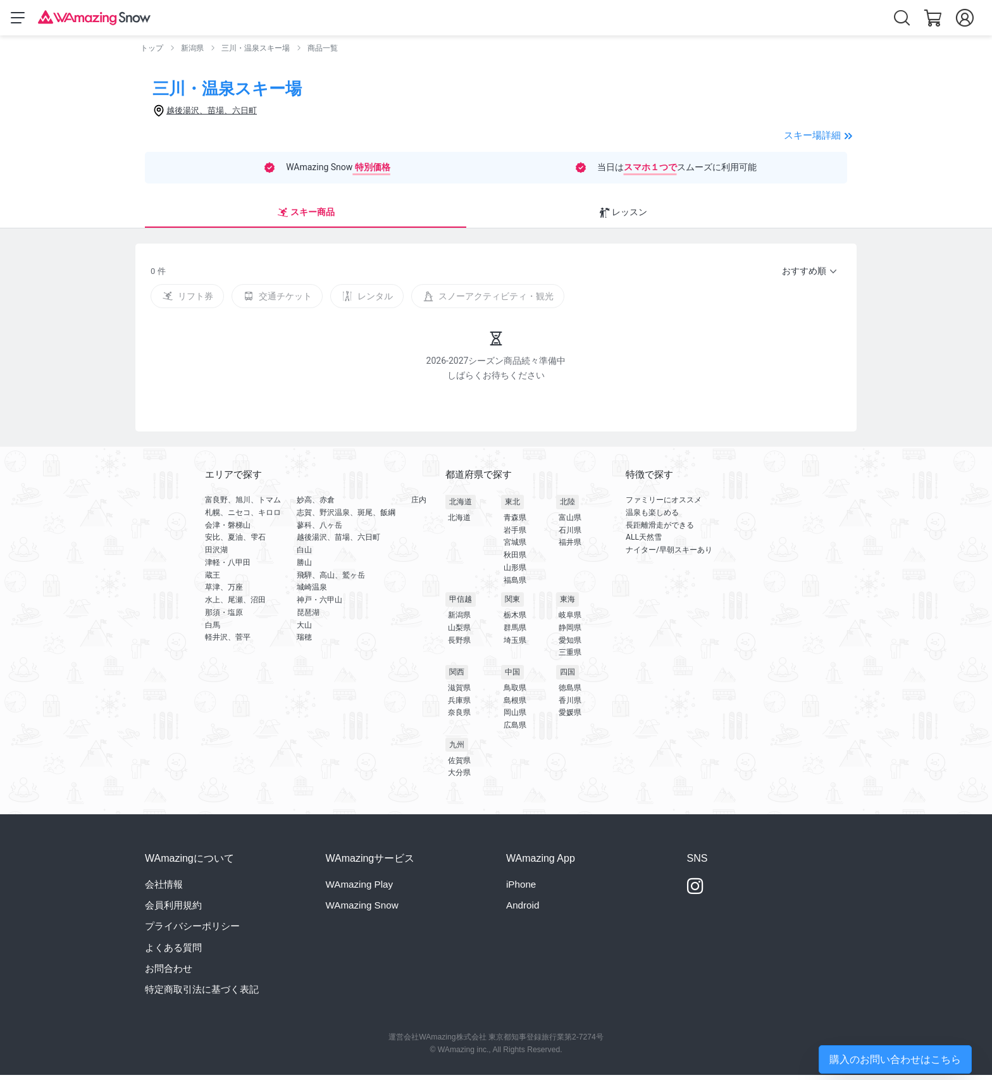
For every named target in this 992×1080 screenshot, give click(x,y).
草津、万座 (224, 592)
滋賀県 (459, 692)
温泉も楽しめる (652, 517)
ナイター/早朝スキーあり (669, 554)
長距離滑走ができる (660, 529)
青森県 (515, 522)
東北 (512, 506)
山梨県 (459, 632)
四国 (567, 677)
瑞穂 (304, 642)
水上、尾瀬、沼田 (235, 604)
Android (522, 910)
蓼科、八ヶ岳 (319, 529)
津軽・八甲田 (228, 567)
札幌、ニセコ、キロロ (243, 517)
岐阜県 (570, 620)
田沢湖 (216, 554)
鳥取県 (515, 692)
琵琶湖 (308, 617)
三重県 (570, 657)
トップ (151, 50)
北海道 (460, 506)
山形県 (515, 572)
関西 (456, 677)
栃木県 (515, 620)
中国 (512, 677)
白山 (304, 554)
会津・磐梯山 (228, 529)
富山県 (570, 522)
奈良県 (459, 717)
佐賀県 (459, 765)
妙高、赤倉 (316, 504)
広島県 (515, 730)
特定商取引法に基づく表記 (202, 994)
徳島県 (570, 692)
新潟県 (192, 50)
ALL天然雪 (644, 542)
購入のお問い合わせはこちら (895, 1059)
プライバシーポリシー (192, 931)
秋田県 (515, 560)
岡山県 (515, 717)
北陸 (567, 506)
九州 (456, 749)
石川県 (570, 535)
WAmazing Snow (362, 910)
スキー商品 (184, 216)
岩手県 (515, 535)
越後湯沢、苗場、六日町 (338, 542)
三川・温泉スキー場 (255, 50)
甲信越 (460, 604)
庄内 (418, 504)
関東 (512, 604)
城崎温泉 (312, 592)
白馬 (212, 629)
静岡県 (570, 632)
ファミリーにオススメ (664, 504)
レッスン (258, 216)
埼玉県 (515, 645)
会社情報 (164, 889)
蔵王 (212, 579)
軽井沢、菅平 (228, 642)
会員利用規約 (173, 910)
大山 (304, 629)
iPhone (521, 889)
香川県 (570, 705)
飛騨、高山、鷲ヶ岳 (331, 579)
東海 (567, 604)
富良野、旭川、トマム (243, 504)
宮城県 (515, 547)
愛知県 (570, 645)
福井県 (570, 547)
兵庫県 (459, 705)
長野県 (459, 645)
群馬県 (515, 632)
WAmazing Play (360, 889)
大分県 (459, 777)
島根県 (515, 705)
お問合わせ (168, 973)
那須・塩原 (224, 617)
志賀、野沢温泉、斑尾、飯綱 (346, 517)
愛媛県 (570, 717)
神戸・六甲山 (319, 604)
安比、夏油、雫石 (235, 542)
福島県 (515, 585)
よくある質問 (173, 952)
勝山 (304, 567)
